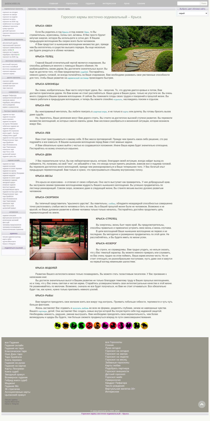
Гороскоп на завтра (116, 353)
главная (53, 3)
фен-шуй (6, 222)
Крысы (65, 32)
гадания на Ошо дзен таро (12, 192)
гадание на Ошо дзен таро (12, 138)
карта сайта (7, 239)
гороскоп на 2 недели (11, 52)
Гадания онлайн (14, 345)
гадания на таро (9, 164)
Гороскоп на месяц (116, 359)
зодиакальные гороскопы (13, 9)
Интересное (112, 391)
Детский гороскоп (115, 374)
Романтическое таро (10, 140)
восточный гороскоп (10, 64)
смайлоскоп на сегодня (11, 24)
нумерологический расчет (12, 98)
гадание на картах (9, 121)
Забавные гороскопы (117, 362)
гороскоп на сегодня (10, 12)
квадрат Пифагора (9, 95)
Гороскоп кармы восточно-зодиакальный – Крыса (105, 414)
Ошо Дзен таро (13, 354)
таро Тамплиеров (9, 147)
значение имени (9, 100)
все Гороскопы (113, 342)
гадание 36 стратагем (11, 131)
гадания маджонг (9, 175)
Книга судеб (12, 371)
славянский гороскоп (10, 83)
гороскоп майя (8, 81)
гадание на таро (9, 114)
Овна (86, 32)
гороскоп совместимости (12, 47)
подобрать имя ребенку (11, 102)
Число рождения (114, 385)
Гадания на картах (15, 365)
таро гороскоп (8, 88)
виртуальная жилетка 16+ (12, 218)
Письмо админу (11, 400)
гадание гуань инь (9, 156)
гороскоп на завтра (10, 14)
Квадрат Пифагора (116, 383)
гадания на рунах (9, 166)
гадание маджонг (9, 128)
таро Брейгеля (8, 142)
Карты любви (112, 365)
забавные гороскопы (10, 26)
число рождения (9, 105)
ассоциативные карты (11, 189)
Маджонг (10, 383)
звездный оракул (9, 182)
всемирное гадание (10, 180)
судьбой (84, 72)
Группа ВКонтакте (12, 402)
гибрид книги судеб (10, 135)
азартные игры (100, 111)
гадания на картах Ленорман (14, 173)
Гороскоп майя (113, 377)
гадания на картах (9, 171)
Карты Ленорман (14, 368)
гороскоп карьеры (9, 71)
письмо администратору (12, 237)
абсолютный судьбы (10, 43)
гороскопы (72, 3)
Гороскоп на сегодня (117, 351)
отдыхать (118, 99)
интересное (109, 3)
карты (126, 111)
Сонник (109, 345)
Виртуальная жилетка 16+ (120, 388)
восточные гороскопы (14, 61)
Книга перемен (13, 360)
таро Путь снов (8, 152)
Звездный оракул (14, 374)
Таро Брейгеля (13, 357)
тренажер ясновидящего (12, 227)
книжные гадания (9, 185)
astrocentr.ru (12, 3)
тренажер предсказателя (12, 225)
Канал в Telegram (9, 244)
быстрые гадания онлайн (13, 111)
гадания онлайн (14, 160)
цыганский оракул (9, 154)
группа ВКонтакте (9, 241)
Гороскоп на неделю (116, 356)
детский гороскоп (9, 31)
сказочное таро (8, 149)
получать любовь (81, 308)
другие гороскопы (13, 77)
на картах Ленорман (10, 124)
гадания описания (9, 215)
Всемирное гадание (16, 377)
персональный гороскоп (11, 45)
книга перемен (8, 119)
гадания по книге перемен (12, 168)
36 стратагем (12, 389)
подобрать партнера (11, 54)
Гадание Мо (12, 386)
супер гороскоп (8, 28)
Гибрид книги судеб (16, 380)
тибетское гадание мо (11, 126)
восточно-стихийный (10, 66)
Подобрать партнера (117, 368)
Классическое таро (16, 351)
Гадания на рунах (15, 363)
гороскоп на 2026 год (10, 21)
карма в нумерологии (11, 107)
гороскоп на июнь (9, 19)
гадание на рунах (9, 117)
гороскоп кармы (8, 73)
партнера (42, 311)
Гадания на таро (14, 348)
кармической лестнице (78, 78)
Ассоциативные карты (17, 392)
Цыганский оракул (15, 395)
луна (126, 3)
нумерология (14, 92)
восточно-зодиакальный (12, 69)
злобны (111, 203)
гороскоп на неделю (10, 17)
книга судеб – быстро (11, 133)
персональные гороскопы (13, 39)
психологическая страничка (13, 229)
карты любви (8, 50)
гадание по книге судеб (11, 178)
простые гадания (9, 187)
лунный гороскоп (9, 86)
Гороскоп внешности (117, 371)
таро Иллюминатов (10, 145)
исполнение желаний (10, 220)
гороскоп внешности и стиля (13, 33)
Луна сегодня (113, 348)
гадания (90, 3)
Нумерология (113, 380)
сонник (141, 3)
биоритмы (6, 35)
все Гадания (12, 342)
